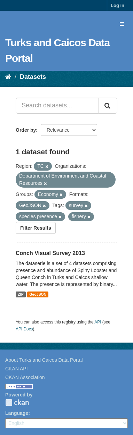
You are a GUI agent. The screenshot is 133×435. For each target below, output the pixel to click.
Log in (117, 5)
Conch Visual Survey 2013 (50, 253)
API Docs (24, 329)
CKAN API (16, 368)
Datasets (33, 76)
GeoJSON (37, 294)
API (97, 322)
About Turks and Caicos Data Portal (44, 360)
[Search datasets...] (57, 106)
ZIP (20, 294)
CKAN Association (25, 377)
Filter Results (35, 228)
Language (16, 413)
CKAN (17, 402)
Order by (26, 130)
